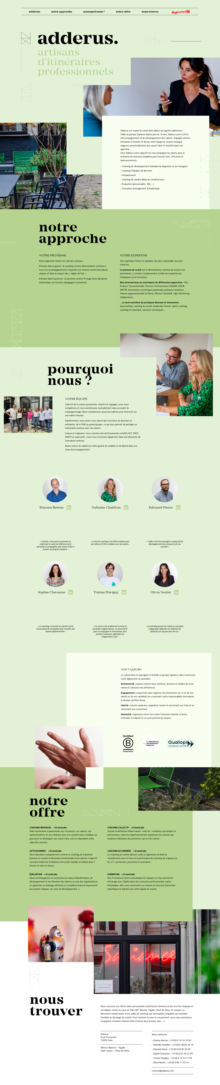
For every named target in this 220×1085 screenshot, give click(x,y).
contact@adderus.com (163, 1070)
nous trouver (150, 11)
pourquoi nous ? (94, 11)
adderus (34, 11)
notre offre (123, 11)
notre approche (61, 11)
